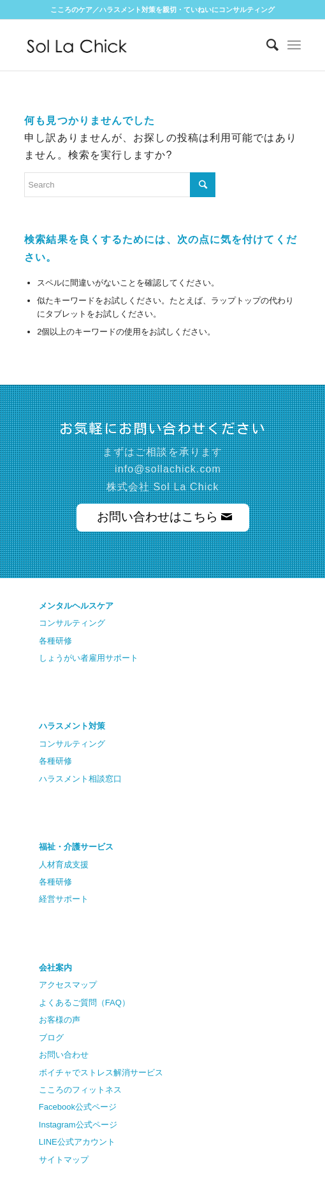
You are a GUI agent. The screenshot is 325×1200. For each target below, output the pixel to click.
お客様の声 (59, 1019)
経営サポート (64, 899)
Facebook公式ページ (78, 1107)
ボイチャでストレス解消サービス (101, 1072)
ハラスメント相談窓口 (80, 778)
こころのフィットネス (80, 1089)
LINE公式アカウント (77, 1142)
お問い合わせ (64, 1054)
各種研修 (55, 640)
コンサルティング (72, 623)
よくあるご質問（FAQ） (84, 1002)
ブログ (51, 1037)
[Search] (266, 45)
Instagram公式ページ (78, 1124)
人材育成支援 (64, 864)
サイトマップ (64, 1159)
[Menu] (294, 45)
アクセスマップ (68, 985)
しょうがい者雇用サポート (88, 658)
